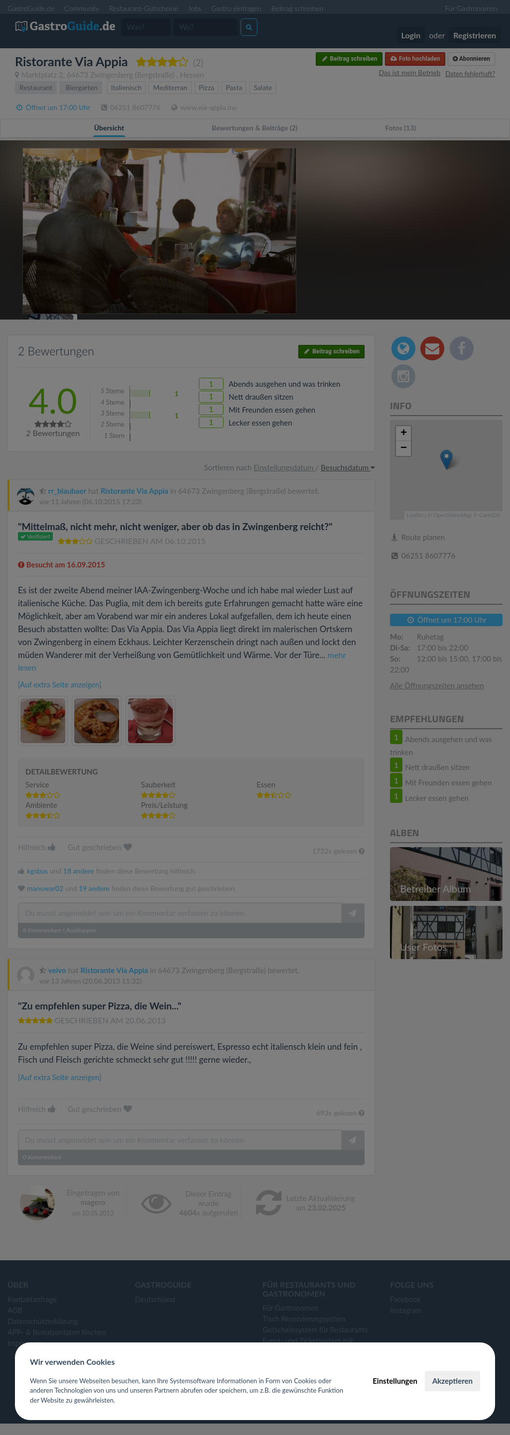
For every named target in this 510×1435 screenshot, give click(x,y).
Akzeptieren (452, 1380)
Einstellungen (395, 1380)
